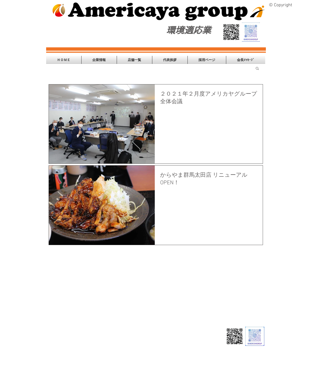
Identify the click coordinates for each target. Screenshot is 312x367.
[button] (99, 60)
